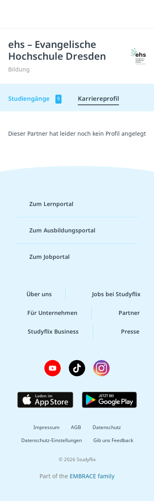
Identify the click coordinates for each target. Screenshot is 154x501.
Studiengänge (35, 99)
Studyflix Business (47, 331)
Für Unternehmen (45, 313)
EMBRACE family (92, 476)
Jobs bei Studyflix (110, 294)
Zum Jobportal (43, 257)
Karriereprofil (98, 98)
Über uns (32, 294)
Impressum (46, 427)
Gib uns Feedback (113, 440)
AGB (76, 427)
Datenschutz (106, 427)
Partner (123, 313)
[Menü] (17, 14)
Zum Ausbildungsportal (55, 230)
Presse (123, 331)
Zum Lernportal (44, 204)
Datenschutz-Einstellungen (51, 440)
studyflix (84, 14)
